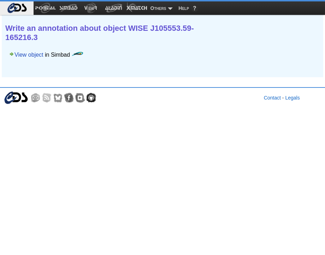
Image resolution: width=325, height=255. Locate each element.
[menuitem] (17, 8)
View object (28, 55)
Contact (272, 98)
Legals (292, 98)
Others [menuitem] (158, 8)
